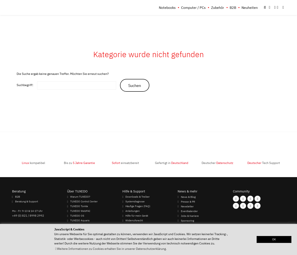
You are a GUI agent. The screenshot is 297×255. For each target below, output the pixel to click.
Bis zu (79, 163)
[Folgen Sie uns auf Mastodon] (250, 199)
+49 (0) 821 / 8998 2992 (28, 215)
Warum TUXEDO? (80, 196)
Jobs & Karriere (190, 215)
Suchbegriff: (25, 85)
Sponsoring (187, 220)
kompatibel (33, 163)
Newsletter (187, 206)
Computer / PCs (193, 7)
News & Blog (188, 196)
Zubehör (217, 7)
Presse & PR (188, 201)
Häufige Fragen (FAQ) (137, 206)
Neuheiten (250, 7)
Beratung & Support (26, 201)
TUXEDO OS (77, 215)
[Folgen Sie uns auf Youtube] (236, 206)
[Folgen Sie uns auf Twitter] (257, 199)
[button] (283, 7)
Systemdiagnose (135, 201)
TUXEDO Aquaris (80, 220)
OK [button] (274, 239)
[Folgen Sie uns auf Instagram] (243, 199)
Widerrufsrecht (134, 220)
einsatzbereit (125, 163)
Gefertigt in (171, 163)
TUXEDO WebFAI (80, 211)
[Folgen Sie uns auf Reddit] (257, 206)
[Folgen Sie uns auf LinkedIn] (250, 206)
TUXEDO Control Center (84, 201)
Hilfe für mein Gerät (136, 215)
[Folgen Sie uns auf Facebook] (236, 199)
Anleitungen (132, 211)
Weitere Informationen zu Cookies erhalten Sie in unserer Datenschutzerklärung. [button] (112, 249)
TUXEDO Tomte (79, 206)
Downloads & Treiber (137, 196)
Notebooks (167, 7)
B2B (233, 7)
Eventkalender (189, 211)
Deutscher (217, 163)
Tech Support (263, 163)
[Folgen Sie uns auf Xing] (243, 206)
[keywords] (76, 85)
